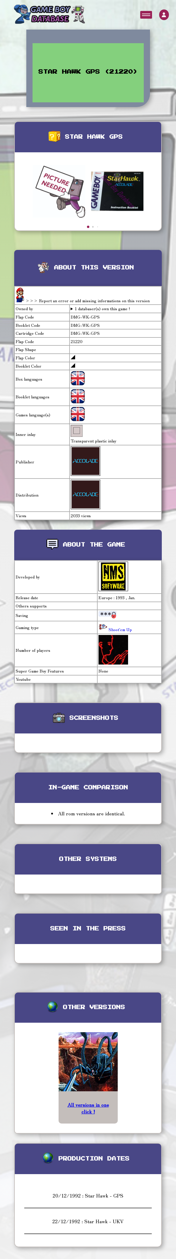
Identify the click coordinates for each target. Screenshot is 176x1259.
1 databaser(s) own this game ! (102, 308)
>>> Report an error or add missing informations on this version (87, 300)
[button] (88, 227)
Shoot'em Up (119, 629)
